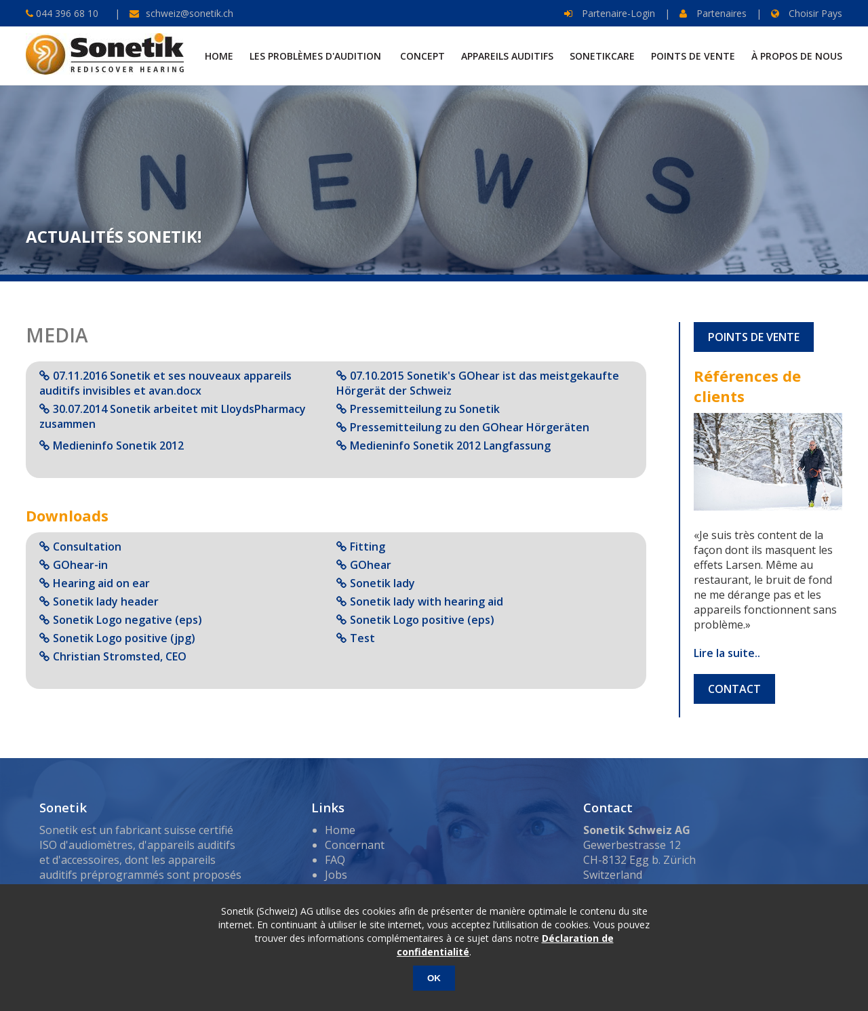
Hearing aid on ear (101, 583)
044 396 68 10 (65, 13)
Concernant (354, 844)
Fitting (367, 546)
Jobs (336, 874)
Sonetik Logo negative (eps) (127, 619)
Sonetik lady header (106, 601)
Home (340, 829)
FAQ (335, 859)
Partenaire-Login (609, 13)
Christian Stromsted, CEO (119, 656)
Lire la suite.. (727, 653)
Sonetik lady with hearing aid (426, 601)
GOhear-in (80, 564)
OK (434, 978)
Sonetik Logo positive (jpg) (124, 638)
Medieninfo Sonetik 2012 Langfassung (450, 445)
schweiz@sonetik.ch (189, 13)
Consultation (87, 546)
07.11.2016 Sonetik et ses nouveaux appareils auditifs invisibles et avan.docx (165, 383)
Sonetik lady (382, 583)
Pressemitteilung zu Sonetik (425, 408)
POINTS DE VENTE (754, 337)
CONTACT (734, 688)
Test (362, 638)
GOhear (370, 564)
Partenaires (713, 13)
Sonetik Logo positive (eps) (422, 619)
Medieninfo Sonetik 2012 (118, 445)
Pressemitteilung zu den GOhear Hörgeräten (469, 427)
